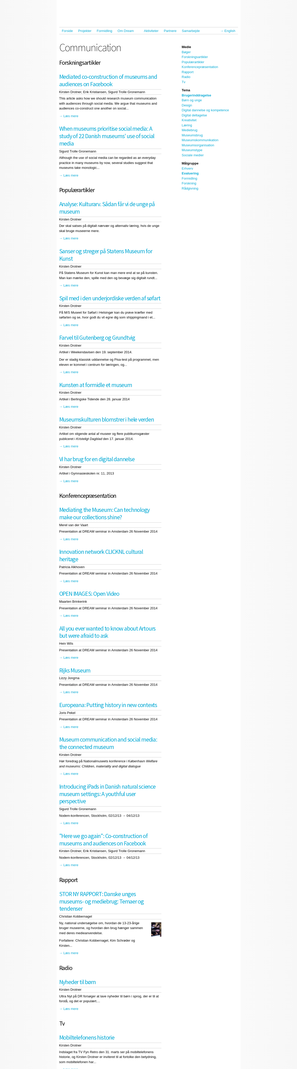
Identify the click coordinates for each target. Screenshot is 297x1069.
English (229, 31)
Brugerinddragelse (196, 95)
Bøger (186, 52)
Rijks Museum (75, 670)
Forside (67, 31)
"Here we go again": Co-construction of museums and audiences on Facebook (103, 839)
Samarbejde (192, 31)
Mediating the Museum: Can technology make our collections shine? (104, 513)
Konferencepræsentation (200, 67)
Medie (186, 47)
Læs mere (70, 116)
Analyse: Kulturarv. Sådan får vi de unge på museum (107, 207)
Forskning (189, 183)
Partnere (170, 31)
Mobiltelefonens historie (86, 1037)
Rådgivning (190, 188)
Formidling (104, 31)
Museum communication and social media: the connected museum (108, 743)
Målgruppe (190, 163)
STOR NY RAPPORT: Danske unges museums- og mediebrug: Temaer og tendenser (101, 901)
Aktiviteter (151, 31)
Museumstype (192, 150)
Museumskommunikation (200, 140)
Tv (183, 82)
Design (187, 105)
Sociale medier (193, 155)
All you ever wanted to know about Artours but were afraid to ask (107, 632)
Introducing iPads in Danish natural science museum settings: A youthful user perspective (107, 794)
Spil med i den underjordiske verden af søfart (109, 298)
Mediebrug (189, 130)
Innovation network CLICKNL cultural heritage (101, 555)
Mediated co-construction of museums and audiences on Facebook (108, 80)
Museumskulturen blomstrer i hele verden (106, 419)
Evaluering (190, 173)
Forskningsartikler (195, 57)
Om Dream (127, 31)
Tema (186, 90)
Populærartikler (193, 62)
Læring (187, 125)
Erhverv (187, 168)
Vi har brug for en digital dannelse (97, 459)
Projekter (84, 31)
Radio (186, 77)
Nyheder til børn (77, 982)
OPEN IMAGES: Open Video (89, 594)
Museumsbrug (192, 135)
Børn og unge (192, 100)
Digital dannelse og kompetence (205, 110)
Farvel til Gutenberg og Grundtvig (97, 337)
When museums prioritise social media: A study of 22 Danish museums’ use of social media (107, 136)
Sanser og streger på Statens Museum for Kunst (105, 254)
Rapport (188, 72)
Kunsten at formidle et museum (95, 385)
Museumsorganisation (198, 145)
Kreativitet (189, 120)
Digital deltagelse (194, 115)
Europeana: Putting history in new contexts (108, 705)
